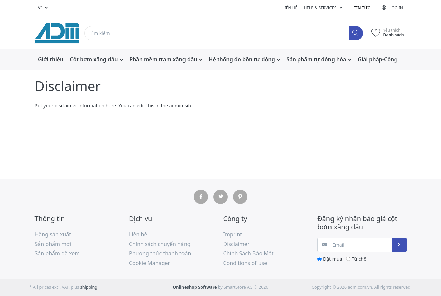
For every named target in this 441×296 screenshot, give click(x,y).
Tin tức (362, 8)
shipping (88, 287)
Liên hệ (289, 8)
